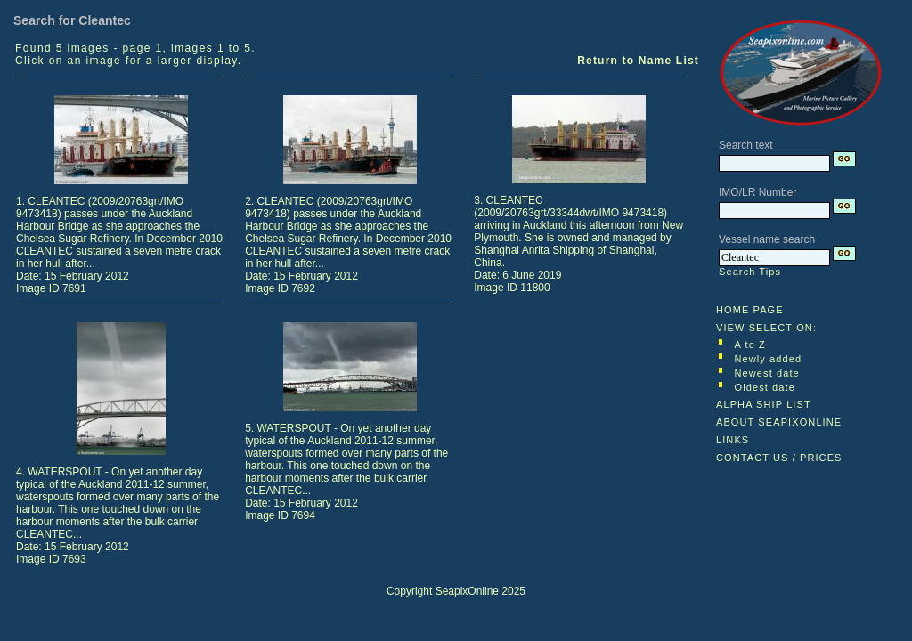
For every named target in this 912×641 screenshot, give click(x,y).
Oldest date (765, 387)
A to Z (750, 344)
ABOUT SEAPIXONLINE (779, 422)
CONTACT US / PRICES (779, 457)
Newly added (768, 358)
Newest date (767, 373)
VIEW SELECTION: (766, 327)
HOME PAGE (750, 309)
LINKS (732, 439)
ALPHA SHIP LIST (763, 404)
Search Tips (750, 271)
